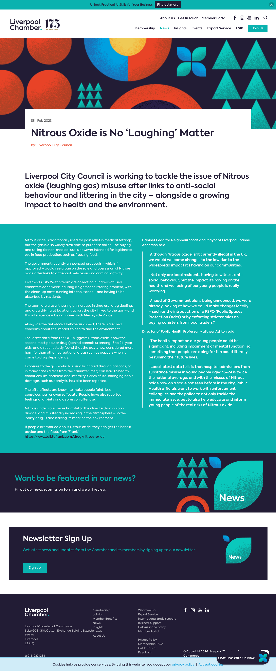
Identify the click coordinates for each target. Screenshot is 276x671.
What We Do (146, 610)
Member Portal (214, 18)
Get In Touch (188, 18)
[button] (271, 4)
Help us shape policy (152, 627)
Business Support (149, 623)
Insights (180, 28)
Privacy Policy (147, 639)
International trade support (157, 618)
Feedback (145, 652)
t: (35, 655)
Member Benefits (105, 618)
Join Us (257, 28)
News (164, 28)
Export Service (219, 28)
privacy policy (183, 664)
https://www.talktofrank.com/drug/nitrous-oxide (65, 436)
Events (196, 28)
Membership (144, 28)
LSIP (239, 28)
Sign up (35, 567)
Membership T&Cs (150, 644)
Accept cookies (211, 664)
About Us (167, 18)
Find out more (167, 5)
